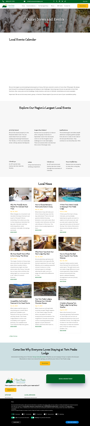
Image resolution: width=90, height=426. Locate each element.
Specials (85, 1)
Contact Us (67, 6)
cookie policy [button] (69, 406)
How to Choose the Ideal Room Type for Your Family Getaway (69, 256)
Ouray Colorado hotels (39, 357)
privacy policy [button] (48, 404)
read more (13, 232)
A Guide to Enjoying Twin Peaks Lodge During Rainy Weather (68, 305)
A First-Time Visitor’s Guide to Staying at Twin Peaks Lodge (69, 207)
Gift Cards (60, 6)
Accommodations (30, 6)
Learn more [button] (16, 422)
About (52, 6)
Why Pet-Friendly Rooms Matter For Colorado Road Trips (19, 207)
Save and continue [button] (72, 422)
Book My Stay (9, 397)
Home (23, 6)
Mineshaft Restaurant (30, 397)
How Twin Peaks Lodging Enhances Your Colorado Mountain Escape (43, 301)
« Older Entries (13, 336)
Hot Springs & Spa (43, 6)
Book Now (83, 6)
